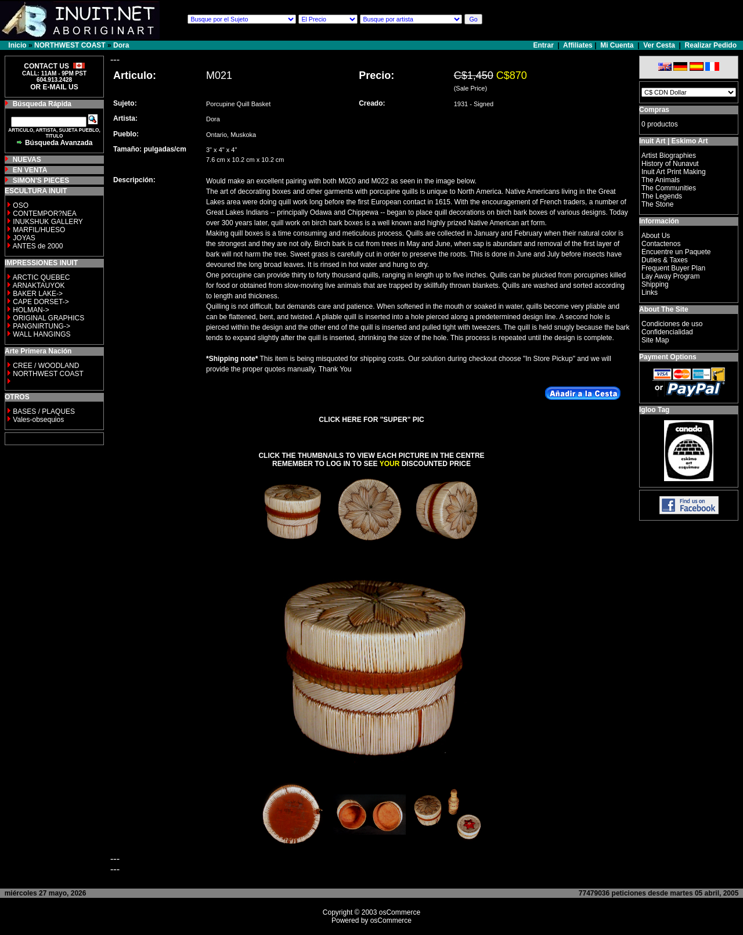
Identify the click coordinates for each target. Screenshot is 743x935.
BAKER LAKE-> (38, 294)
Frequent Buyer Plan (673, 268)
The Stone (657, 204)
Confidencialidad (667, 332)
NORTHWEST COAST (70, 45)
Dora (121, 45)
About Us (655, 236)
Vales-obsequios (38, 420)
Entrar (544, 45)
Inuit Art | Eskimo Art (673, 141)
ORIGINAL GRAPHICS (48, 318)
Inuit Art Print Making (673, 172)
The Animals (660, 180)
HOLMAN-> (31, 310)
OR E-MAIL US (54, 87)
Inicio (17, 45)
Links (649, 292)
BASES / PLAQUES (44, 411)
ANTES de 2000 (38, 246)
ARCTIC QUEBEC (41, 277)
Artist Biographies (668, 155)
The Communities (668, 188)
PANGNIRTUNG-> (41, 326)
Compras (654, 110)
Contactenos (660, 244)
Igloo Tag (654, 410)
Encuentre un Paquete (675, 252)
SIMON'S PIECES (41, 180)
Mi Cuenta (616, 45)
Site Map (655, 340)
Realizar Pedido (711, 45)
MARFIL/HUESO (39, 230)
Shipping (655, 284)
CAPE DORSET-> (40, 302)
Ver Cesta (659, 45)
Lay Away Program (670, 276)
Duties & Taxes (664, 260)
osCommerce (399, 912)
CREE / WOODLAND (45, 366)
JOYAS (24, 238)
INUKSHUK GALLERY (48, 222)
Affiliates (578, 45)
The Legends (661, 196)
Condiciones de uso (671, 324)
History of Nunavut (670, 164)
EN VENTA (30, 170)
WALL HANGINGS (41, 334)
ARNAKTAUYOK (39, 285)
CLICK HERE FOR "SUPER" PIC (371, 420)
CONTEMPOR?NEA (44, 214)
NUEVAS (27, 160)
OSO (20, 205)
